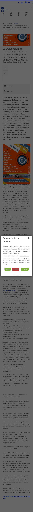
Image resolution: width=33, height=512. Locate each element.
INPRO (19, 275)
